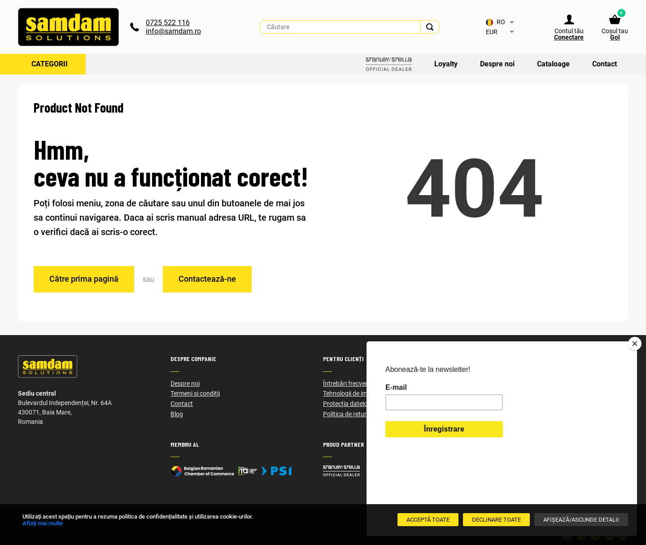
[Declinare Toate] (496, 519)
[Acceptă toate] (427, 519)
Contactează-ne (207, 278)
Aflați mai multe (42, 523)
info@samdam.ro (173, 31)
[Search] (429, 27)
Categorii (49, 64)
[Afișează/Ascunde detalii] (581, 519)
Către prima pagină (83, 278)
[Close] (635, 403)
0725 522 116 (168, 22)
